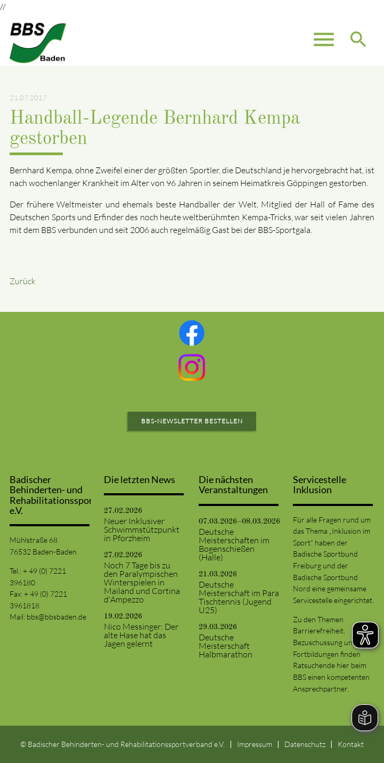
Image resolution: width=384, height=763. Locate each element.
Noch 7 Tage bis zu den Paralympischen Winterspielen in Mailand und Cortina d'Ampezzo (142, 582)
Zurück (23, 281)
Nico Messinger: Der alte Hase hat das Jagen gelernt (141, 635)
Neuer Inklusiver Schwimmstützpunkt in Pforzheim (141, 529)
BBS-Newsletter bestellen (192, 421)
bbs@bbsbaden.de (56, 616)
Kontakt (351, 744)
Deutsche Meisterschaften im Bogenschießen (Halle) (234, 544)
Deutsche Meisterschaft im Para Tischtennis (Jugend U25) (239, 597)
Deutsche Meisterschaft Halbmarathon (225, 645)
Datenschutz (304, 744)
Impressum (254, 744)
